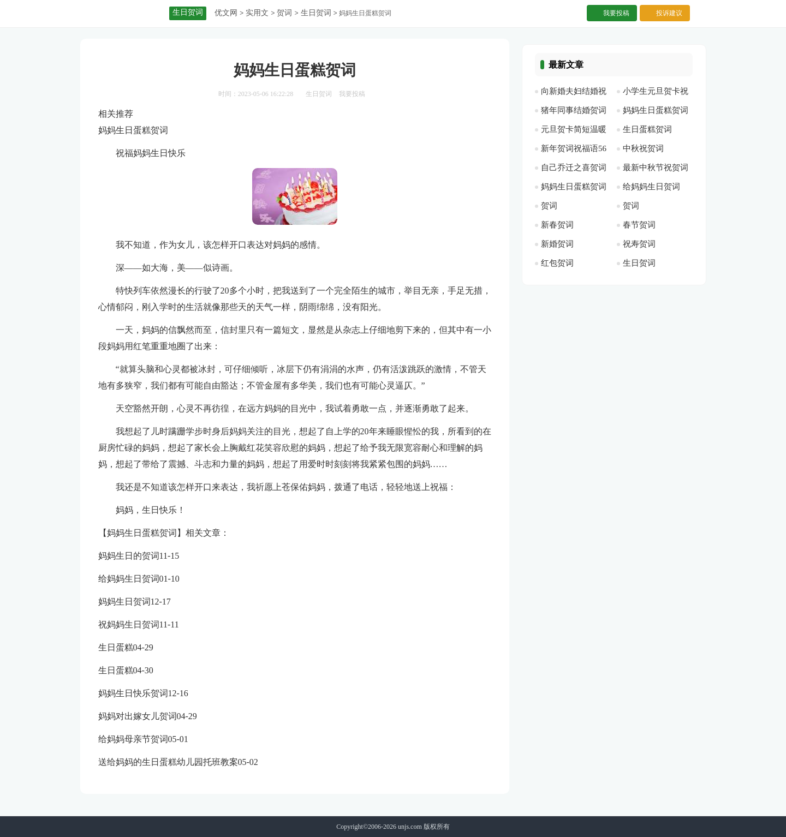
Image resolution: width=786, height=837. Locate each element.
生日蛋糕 (115, 647)
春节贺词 (639, 224)
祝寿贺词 (639, 244)
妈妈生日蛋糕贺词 (655, 110)
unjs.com (410, 826)
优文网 (226, 13)
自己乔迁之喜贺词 (573, 167)
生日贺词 (316, 13)
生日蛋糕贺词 (647, 129)
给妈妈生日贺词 (128, 578)
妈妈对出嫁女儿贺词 (137, 716)
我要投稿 (616, 13)
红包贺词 (557, 263)
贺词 (284, 13)
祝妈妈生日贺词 (128, 624)
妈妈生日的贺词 (128, 555)
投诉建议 (669, 13)
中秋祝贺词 (643, 148)
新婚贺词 (557, 244)
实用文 (257, 13)
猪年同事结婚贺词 (573, 110)
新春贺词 (557, 224)
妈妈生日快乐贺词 (133, 693)
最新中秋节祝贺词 (655, 167)
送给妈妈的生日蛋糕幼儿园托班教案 (168, 762)
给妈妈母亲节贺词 (133, 739)
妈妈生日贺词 (124, 601)
